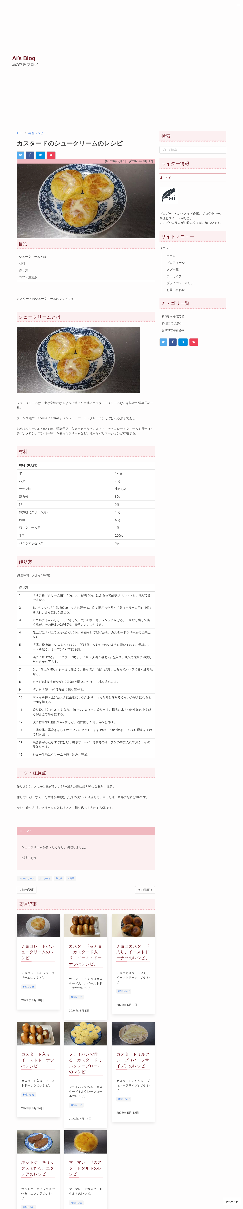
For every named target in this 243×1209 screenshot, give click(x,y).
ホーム (171, 256)
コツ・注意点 (28, 277)
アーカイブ (174, 276)
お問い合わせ (175, 290)
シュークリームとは (32, 257)
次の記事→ (145, 890)
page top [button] (232, 1201)
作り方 (23, 270)
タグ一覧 (172, 269)
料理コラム (172, 323)
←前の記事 (26, 890)
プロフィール (175, 262)
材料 (22, 263)
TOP (19, 133)
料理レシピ (35, 133)
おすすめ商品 (173, 330)
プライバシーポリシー (181, 283)
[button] (238, 5)
